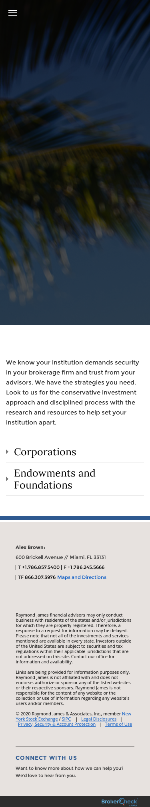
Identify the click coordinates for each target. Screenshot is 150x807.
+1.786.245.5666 (86, 567)
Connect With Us (46, 757)
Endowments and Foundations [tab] (55, 479)
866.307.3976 (40, 577)
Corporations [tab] (45, 451)
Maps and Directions (81, 577)
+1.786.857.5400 (41, 567)
